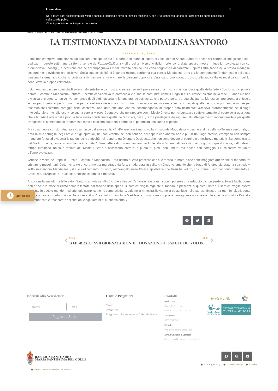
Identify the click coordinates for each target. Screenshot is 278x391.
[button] (187, 230)
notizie (39, 31)
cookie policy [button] (60, 19)
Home (29, 31)
